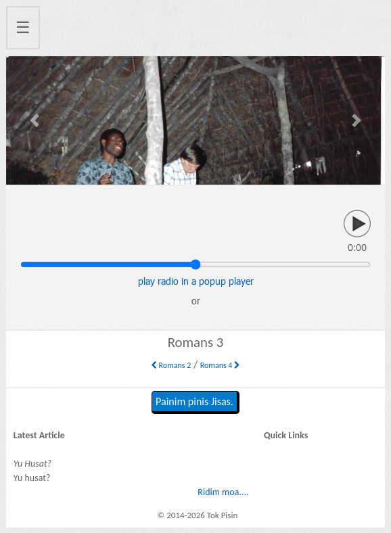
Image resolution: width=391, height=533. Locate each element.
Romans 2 (171, 365)
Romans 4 (220, 365)
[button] (34, 120)
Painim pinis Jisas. (194, 401)
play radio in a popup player (196, 281)
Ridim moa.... (223, 492)
